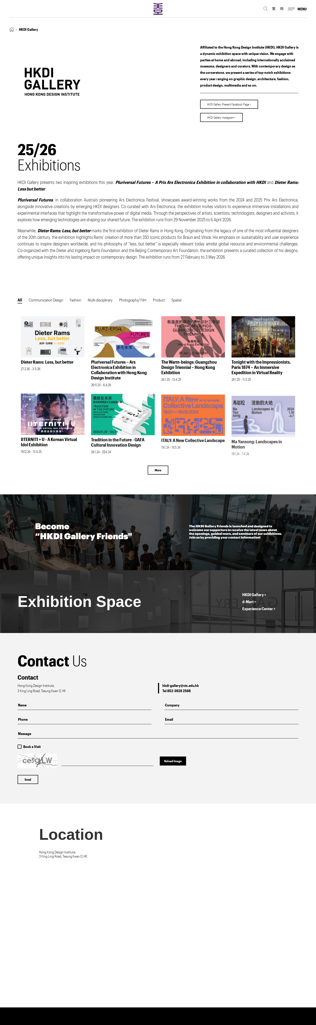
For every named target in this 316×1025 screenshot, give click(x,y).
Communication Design (46, 300)
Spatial (176, 300)
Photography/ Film (132, 300)
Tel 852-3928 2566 (176, 691)
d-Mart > (249, 601)
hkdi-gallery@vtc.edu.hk (180, 685)
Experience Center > (258, 608)
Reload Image (173, 761)
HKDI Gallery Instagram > (221, 116)
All (20, 300)
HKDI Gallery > (254, 594)
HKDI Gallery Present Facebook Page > (229, 103)
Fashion (75, 300)
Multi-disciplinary (100, 300)
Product (159, 300)
